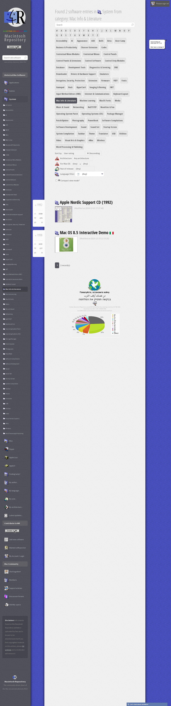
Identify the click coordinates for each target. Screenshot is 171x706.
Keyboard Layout (120, 93)
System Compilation (65, 133)
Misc (8, 441)
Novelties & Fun (107, 107)
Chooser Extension (89, 47)
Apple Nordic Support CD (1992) (84, 202)
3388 (40, 214)
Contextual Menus (91, 54)
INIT (112, 87)
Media (117, 100)
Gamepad (60, 87)
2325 (40, 244)
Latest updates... (13, 515)
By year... (10, 499)
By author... (11, 482)
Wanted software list (15, 548)
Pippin (9, 449)
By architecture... (13, 507)
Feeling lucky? (12, 474)
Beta (109, 40)
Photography (78, 120)
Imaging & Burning (98, 87)
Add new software (14, 539)
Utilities (123, 133)
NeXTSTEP (92, 107)
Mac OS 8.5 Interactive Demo (84, 232)
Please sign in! (160, 4)
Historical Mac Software (14, 75)
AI (72, 40)
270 (41, 218)
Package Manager (115, 113)
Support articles (13, 588)
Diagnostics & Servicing (100, 67)
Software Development (66, 127)
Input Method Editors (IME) (68, 93)
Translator (103, 133)
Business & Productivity (66, 47)
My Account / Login (14, 556)
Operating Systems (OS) (92, 113)
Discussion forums (14, 596)
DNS (116, 67)
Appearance (82, 40)
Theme (92, 133)
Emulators (104, 74)
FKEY (116, 80)
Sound (83, 127)
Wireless (101, 140)
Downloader (61, 74)
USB (113, 133)
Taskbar (81, 133)
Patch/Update (62, 120)
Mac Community (11, 564)
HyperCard (81, 87)
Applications (11, 83)
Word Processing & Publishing (69, 146)
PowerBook (93, 120)
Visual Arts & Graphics (75, 140)
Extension (93, 80)
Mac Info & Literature (66, 100)
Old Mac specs (12, 605)
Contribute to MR (12, 523)
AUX (93, 40)
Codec (104, 47)
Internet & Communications (97, 93)
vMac (91, 140)
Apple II (9, 466)
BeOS (101, 40)
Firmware (105, 80)
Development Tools (77, 67)
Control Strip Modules (115, 60)
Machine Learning (87, 100)
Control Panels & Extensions (68, 60)
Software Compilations (112, 120)
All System (9, 105)
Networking (78, 107)
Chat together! (12, 572)
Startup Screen (110, 127)
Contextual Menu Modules (67, 54)
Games (9, 91)
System (10, 99)
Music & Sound (62, 107)
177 (41, 248)
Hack (70, 87)
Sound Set (94, 127)
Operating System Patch (67, 113)
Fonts (124, 80)
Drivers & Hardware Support (83, 74)
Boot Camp (120, 40)
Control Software (93, 60)
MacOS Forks (105, 100)
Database (60, 67)
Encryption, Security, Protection (70, 80)
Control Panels (110, 54)
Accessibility (61, 40)
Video (58, 140)
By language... (12, 491)
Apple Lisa (10, 457)
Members (10, 580)
